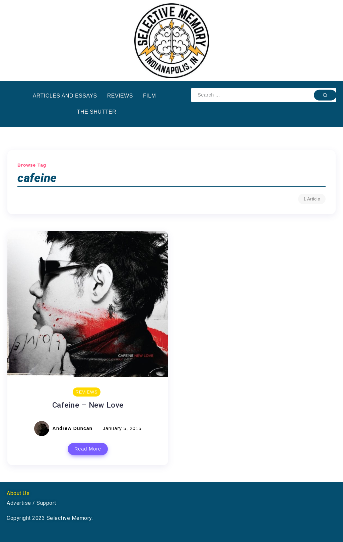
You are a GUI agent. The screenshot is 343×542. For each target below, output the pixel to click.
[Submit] (325, 94)
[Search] (263, 95)
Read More (87, 448)
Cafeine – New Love (88, 405)
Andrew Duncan (73, 428)
